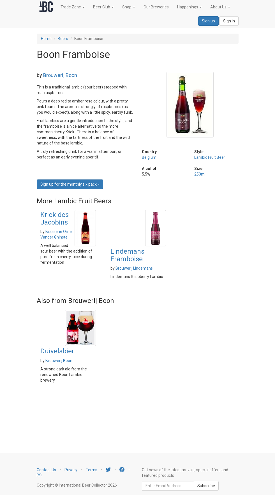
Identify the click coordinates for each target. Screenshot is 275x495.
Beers (63, 38)
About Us (220, 7)
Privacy (70, 470)
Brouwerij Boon (60, 75)
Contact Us (46, 470)
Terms (91, 470)
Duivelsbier (57, 351)
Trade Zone (73, 7)
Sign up (208, 21)
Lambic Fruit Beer (209, 157)
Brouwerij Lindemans (134, 268)
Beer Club (103, 7)
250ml (199, 174)
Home (46, 38)
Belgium (149, 157)
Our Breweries (156, 7)
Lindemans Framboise (127, 255)
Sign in (229, 21)
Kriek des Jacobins (54, 218)
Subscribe (206, 486)
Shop (128, 7)
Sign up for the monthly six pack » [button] (70, 184)
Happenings (189, 7)
